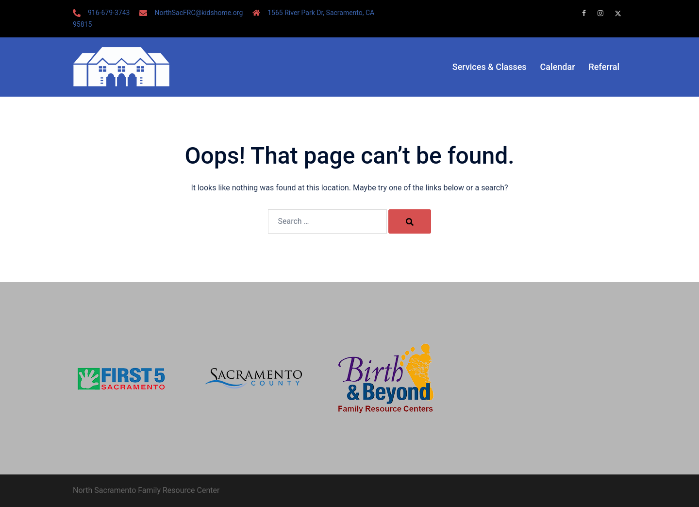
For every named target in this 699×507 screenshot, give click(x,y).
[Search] (409, 221)
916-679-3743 (109, 13)
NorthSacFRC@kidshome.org (198, 13)
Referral (604, 67)
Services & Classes (489, 67)
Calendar (557, 67)
